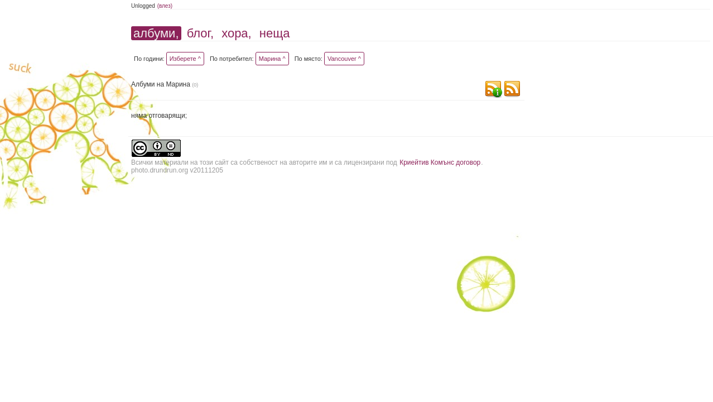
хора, (236, 33)
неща (274, 33)
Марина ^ (272, 58)
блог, (200, 33)
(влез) (165, 6)
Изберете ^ (185, 58)
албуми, (156, 33)
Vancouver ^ (344, 58)
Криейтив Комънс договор (439, 162)
